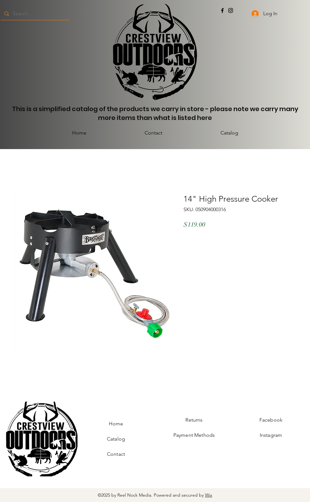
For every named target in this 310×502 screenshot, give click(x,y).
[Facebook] (222, 10)
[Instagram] (230, 10)
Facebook (270, 420)
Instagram (271, 435)
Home (116, 424)
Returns (193, 420)
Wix (208, 495)
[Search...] (34, 13)
